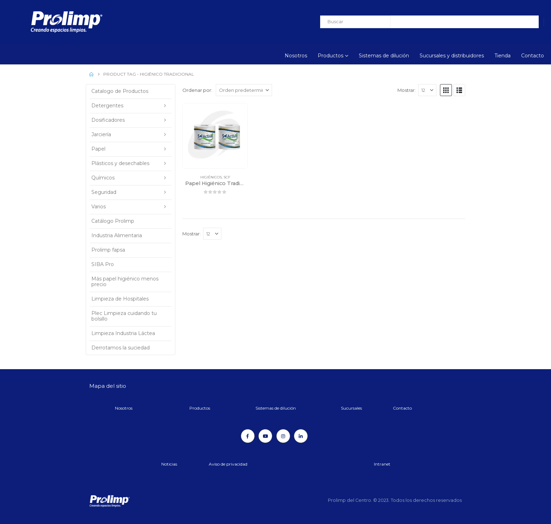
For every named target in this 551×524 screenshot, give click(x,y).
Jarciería (101, 134)
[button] (446, 90)
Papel (98, 149)
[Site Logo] (47, 22)
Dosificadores (108, 120)
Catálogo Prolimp (112, 221)
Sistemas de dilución (384, 55)
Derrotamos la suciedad (120, 348)
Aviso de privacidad (228, 464)
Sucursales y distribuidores (452, 55)
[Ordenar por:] (244, 90)
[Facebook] (248, 436)
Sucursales (351, 408)
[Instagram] (283, 436)
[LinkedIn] (301, 436)
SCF (226, 177)
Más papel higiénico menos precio (124, 282)
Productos (330, 55)
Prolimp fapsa (108, 250)
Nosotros (296, 55)
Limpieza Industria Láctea (123, 333)
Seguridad (103, 192)
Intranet (382, 464)
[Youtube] (265, 436)
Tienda (502, 55)
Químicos (103, 178)
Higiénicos (211, 177)
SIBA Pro (102, 264)
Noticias (169, 464)
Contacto (532, 55)
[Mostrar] (427, 90)
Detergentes (107, 105)
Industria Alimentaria (116, 235)
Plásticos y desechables (120, 163)
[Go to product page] (215, 135)
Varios (98, 206)
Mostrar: (406, 90)
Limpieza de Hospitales (120, 299)
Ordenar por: (197, 90)
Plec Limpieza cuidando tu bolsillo (124, 316)
